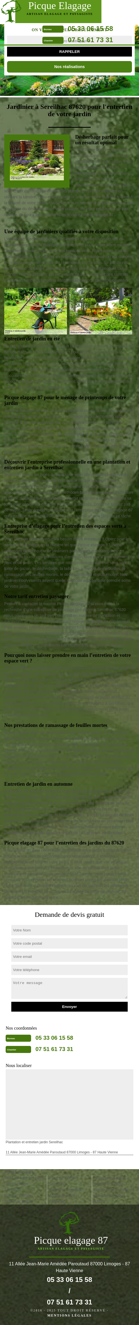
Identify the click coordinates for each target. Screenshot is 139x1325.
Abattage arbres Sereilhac (63, 1198)
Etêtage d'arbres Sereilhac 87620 (18, 1198)
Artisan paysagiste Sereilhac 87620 (110, 1181)
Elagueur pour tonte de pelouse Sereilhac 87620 (114, 1195)
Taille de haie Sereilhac (24, 1178)
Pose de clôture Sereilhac (63, 1181)
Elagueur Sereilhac (65, 1189)
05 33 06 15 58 (90, 28)
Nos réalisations (69, 66)
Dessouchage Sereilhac (16, 1187)
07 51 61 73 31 (90, 40)
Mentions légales (69, 1315)
